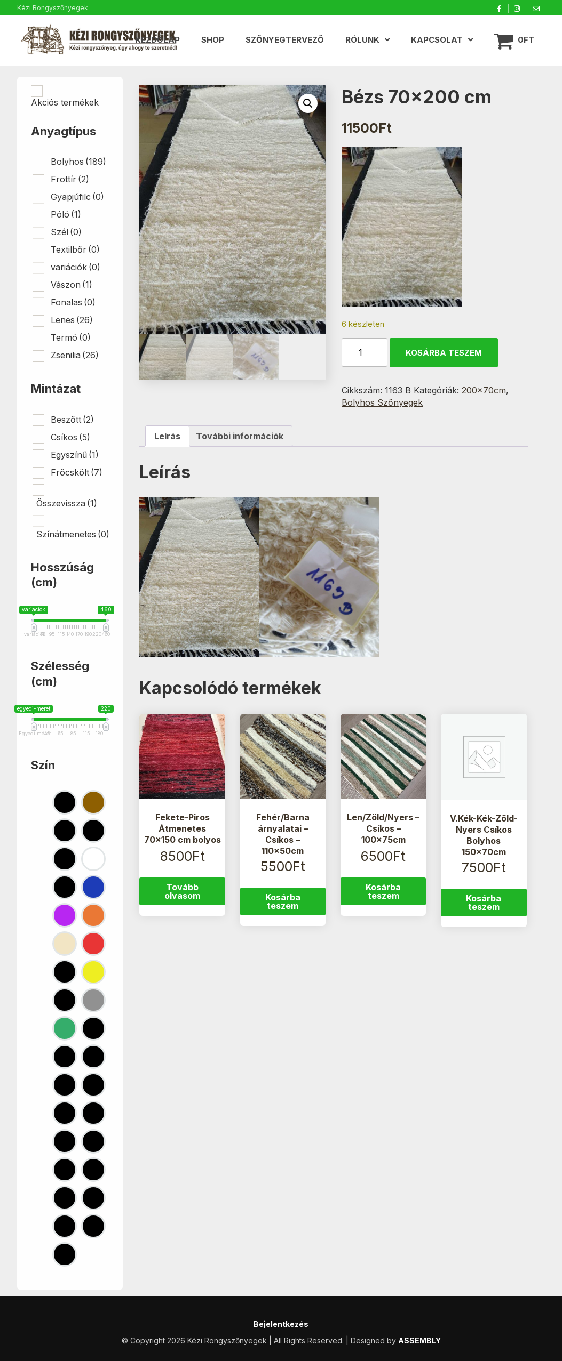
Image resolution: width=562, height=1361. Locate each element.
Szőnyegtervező (285, 40)
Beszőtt (72, 419)
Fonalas (73, 302)
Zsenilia (75, 355)
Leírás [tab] (167, 436)
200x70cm (484, 390)
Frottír (70, 179)
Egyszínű (75, 454)
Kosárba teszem (444, 353)
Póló (66, 214)
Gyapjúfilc (77, 196)
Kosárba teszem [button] (282, 901)
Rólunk (362, 40)
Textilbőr (75, 249)
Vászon (71, 284)
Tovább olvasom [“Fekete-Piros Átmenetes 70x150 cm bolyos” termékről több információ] (182, 891)
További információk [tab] (239, 436)
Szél (66, 232)
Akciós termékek (65, 102)
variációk (75, 267)
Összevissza (66, 503)
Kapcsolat (437, 40)
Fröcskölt (76, 472)
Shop (212, 40)
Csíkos (70, 437)
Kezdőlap (157, 40)
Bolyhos (78, 161)
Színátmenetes (72, 534)
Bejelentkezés (281, 1323)
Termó (71, 337)
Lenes (72, 320)
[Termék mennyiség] (364, 352)
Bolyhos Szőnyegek (382, 402)
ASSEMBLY (419, 1340)
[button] (308, 103)
